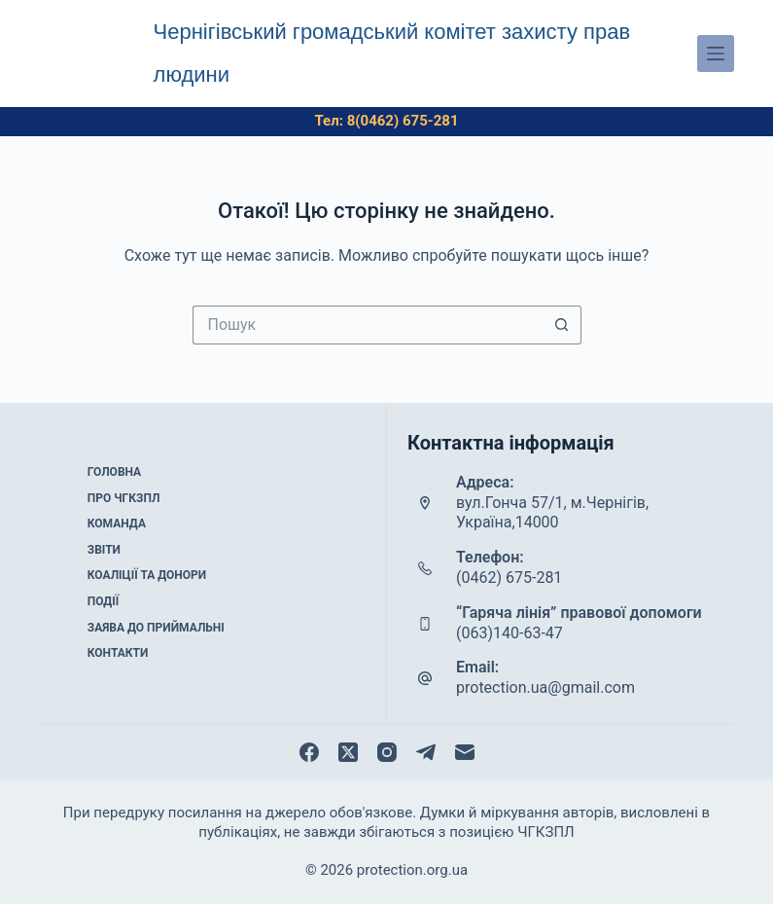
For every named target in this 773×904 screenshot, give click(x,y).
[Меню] (715, 53)
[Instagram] (387, 752)
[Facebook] (309, 752)
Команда (117, 523)
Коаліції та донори (147, 575)
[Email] (464, 752)
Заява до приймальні (156, 627)
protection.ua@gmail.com (545, 687)
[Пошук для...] (368, 325)
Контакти (118, 653)
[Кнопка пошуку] (562, 325)
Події (104, 601)
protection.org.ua (412, 870)
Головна (114, 472)
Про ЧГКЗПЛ (124, 498)
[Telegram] (426, 752)
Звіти (104, 550)
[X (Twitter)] (348, 752)
